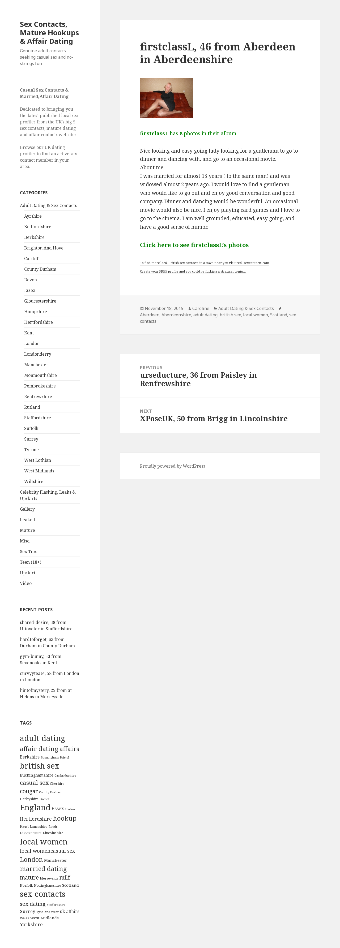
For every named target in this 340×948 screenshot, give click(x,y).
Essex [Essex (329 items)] (58, 808)
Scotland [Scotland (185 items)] (70, 885)
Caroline (200, 308)
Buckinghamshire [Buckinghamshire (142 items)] (36, 775)
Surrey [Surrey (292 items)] (27, 911)
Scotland (278, 315)
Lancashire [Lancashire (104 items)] (39, 826)
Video (26, 583)
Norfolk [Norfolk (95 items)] (26, 885)
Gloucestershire (40, 301)
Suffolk (31, 428)
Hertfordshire (38, 322)
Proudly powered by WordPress (172, 466)
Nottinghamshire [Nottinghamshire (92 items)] (47, 885)
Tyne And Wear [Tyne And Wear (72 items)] (47, 912)
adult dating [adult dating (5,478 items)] (42, 738)
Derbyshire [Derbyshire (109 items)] (29, 798)
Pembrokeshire (40, 386)
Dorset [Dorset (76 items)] (44, 799)
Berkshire (34, 237)
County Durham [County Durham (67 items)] (50, 792)
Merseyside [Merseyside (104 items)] (49, 878)
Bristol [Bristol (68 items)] (64, 757)
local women (255, 315)
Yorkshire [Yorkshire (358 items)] (31, 924)
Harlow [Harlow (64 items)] (70, 809)
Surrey (31, 439)
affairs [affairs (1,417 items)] (69, 748)
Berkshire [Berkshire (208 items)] (30, 757)
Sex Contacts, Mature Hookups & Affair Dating (49, 32)
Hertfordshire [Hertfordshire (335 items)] (36, 819)
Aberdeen (149, 315)
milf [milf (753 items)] (65, 877)
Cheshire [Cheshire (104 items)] (57, 783)
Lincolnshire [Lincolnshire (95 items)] (53, 833)
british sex (230, 315)
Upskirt (27, 573)
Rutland (32, 407)
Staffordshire (37, 418)
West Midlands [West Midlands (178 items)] (44, 917)
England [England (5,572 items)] (35, 807)
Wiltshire (33, 481)
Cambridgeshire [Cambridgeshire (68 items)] (65, 775)
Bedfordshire (37, 227)
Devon (30, 280)
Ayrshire (33, 216)
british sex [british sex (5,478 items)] (40, 765)
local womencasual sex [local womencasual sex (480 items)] (47, 850)
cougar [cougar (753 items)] (29, 791)
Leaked (27, 520)
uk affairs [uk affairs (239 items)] (69, 911)
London (32, 343)
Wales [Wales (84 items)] (24, 918)
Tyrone (31, 450)
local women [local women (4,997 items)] (43, 841)
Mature (27, 530)
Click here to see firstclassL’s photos (194, 245)
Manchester (36, 365)
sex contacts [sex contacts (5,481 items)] (42, 894)
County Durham (40, 269)
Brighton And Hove (43, 248)
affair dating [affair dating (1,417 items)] (39, 748)
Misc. (25, 541)
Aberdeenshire (176, 315)
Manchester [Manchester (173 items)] (55, 860)
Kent (29, 333)
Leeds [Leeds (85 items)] (53, 826)
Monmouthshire (40, 375)
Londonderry (37, 354)
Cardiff (31, 258)
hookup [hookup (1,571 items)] (64, 818)
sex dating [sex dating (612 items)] (33, 903)
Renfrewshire (38, 396)
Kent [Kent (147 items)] (24, 826)
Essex (29, 290)
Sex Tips (28, 551)
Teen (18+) (30, 562)
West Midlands (39, 471)
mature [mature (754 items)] (29, 877)
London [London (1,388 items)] (31, 859)
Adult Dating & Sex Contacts (48, 205)
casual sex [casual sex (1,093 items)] (34, 782)
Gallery (27, 509)
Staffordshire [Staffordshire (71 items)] (56, 905)
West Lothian (37, 460)
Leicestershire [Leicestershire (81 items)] (31, 833)
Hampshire (35, 311)
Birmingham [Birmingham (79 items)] (50, 757)
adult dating (205, 315)
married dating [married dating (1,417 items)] (43, 868)
